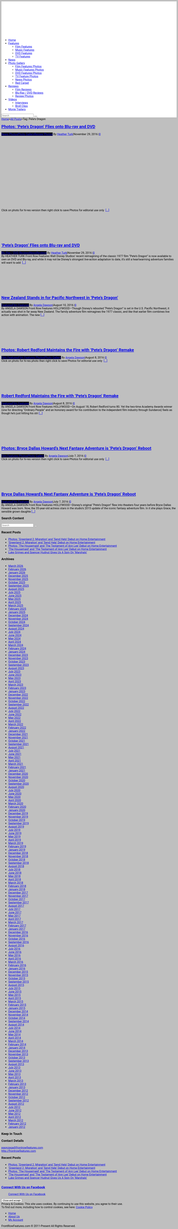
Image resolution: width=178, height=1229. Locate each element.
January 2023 (16, 691)
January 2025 (16, 612)
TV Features (22, 56)
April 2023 (14, 681)
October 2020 (16, 780)
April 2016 (14, 958)
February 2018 (17, 886)
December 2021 (18, 734)
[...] (107, 210)
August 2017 (16, 906)
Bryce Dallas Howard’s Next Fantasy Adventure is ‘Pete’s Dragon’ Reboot (68, 494)
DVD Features (23, 53)
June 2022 (14, 714)
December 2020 (18, 774)
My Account (15, 1220)
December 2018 (18, 853)
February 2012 (17, 1123)
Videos (12, 99)
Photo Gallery (16, 63)
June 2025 (14, 595)
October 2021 (16, 741)
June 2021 (14, 754)
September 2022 (18, 704)
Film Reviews (23, 89)
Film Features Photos (28, 66)
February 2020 (17, 807)
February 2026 (17, 569)
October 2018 (16, 859)
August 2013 (16, 1064)
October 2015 (16, 978)
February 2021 (17, 767)
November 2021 (18, 737)
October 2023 (16, 661)
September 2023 (18, 665)
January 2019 (16, 849)
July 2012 (14, 1107)
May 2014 (14, 1034)
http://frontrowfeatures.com (18, 1151)
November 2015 (18, 975)
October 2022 (16, 701)
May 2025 (14, 599)
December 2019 (18, 813)
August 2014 (16, 1024)
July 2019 (14, 830)
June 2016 (14, 952)
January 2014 (16, 1047)
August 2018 (16, 866)
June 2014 (14, 1031)
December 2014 (18, 1011)
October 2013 (16, 1057)
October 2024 (16, 622)
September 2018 (18, 863)
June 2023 (14, 675)
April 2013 (14, 1077)
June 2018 (14, 873)
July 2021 (14, 750)
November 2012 (18, 1094)
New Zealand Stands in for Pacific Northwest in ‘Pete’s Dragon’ (59, 297)
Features (13, 43)
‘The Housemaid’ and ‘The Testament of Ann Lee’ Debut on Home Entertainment (57, 549)
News (11, 59)
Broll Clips (21, 106)
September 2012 (18, 1100)
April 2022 (14, 721)
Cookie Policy (84, 1207)
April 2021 (14, 760)
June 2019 (14, 833)
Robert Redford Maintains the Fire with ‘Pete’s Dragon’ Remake (60, 395)
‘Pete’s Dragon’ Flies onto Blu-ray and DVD (40, 245)
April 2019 (14, 840)
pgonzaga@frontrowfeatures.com (22, 1147)
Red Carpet (22, 83)
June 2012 (14, 1110)
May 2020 (14, 797)
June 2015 (14, 991)
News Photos (23, 79)
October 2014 (16, 1018)
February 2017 (17, 925)
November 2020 (18, 777)
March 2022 (15, 724)
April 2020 (14, 800)
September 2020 (18, 783)
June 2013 (14, 1071)
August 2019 (16, 826)
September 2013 (18, 1061)
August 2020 (16, 787)
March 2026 (15, 566)
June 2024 (14, 635)
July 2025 (14, 592)
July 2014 (14, 1028)
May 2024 (14, 638)
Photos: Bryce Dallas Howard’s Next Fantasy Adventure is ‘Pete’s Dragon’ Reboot (76, 448)
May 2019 (14, 836)
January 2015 (16, 1008)
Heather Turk (65, 134)
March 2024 (15, 645)
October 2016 (16, 939)
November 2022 (18, 698)
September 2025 (18, 585)
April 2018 (14, 879)
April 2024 (14, 642)
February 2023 (17, 688)
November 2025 (18, 579)
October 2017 (16, 899)
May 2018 (14, 876)
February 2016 (17, 965)
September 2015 (18, 981)
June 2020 (14, 793)
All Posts (15, 119)
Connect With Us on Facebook (23, 1187)
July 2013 (14, 1067)
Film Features (23, 46)
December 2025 (18, 576)
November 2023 (18, 658)
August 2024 (16, 628)
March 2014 (15, 1041)
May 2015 (14, 995)
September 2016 (18, 942)
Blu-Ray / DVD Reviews (29, 92)
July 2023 (14, 671)
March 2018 (15, 882)
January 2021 (16, 770)
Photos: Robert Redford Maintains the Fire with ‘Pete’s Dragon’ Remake (67, 350)
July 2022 (14, 711)
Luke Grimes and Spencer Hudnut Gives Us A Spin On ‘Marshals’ (47, 552)
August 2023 (16, 668)
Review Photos (24, 96)
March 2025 (15, 605)
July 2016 (14, 948)
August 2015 (16, 985)
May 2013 (14, 1074)
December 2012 (18, 1090)
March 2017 (15, 922)
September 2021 (18, 744)
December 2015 (18, 972)
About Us (14, 1216)
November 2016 (18, 935)
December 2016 (18, 932)
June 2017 (14, 912)
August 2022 (16, 708)
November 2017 (18, 896)
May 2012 (14, 1113)
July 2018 (14, 869)
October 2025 (16, 582)
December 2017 (18, 892)
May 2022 (14, 717)
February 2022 (17, 727)
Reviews (13, 86)
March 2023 (15, 684)
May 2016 (14, 955)
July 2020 (14, 790)
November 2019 (18, 816)
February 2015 (17, 1005)
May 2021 (14, 757)
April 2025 (14, 602)
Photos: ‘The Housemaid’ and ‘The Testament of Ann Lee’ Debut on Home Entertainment (62, 545)
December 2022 (18, 694)
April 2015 (14, 998)
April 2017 (14, 919)
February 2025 (17, 609)
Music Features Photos (29, 69)
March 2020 (15, 803)
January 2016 (16, 968)
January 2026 (16, 572)
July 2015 (14, 988)
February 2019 (17, 846)
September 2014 (18, 1021)
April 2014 (14, 1038)
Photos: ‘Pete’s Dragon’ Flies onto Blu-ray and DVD (48, 126)
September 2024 (18, 625)
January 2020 (16, 810)
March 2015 (15, 1001)
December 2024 (18, 615)
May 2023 (14, 678)
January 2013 (16, 1087)
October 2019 (16, 820)
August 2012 (16, 1104)
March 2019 (15, 843)
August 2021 (16, 747)
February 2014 (17, 1044)
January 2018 (16, 889)
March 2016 (15, 962)
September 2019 (18, 823)
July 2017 (14, 909)
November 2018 (18, 856)
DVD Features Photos (28, 73)
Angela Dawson (43, 305)
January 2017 (16, 929)
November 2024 (18, 618)
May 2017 (14, 915)
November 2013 (18, 1054)
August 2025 (16, 589)
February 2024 (17, 648)
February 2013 (17, 1084)
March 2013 (15, 1080)
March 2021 (15, 764)
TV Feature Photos (26, 76)
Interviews (21, 102)
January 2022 (16, 731)
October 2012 (16, 1097)
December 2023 (18, 655)
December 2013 (18, 1051)
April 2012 (14, 1117)
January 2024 (16, 651)
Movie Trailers (17, 109)
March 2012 (15, 1120)
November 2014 (18, 1014)
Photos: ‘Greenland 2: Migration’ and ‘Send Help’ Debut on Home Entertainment (56, 539)
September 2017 (18, 902)
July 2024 (14, 632)
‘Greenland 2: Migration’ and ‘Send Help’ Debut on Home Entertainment (51, 542)
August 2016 (16, 945)
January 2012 (16, 1127)
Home (12, 40)
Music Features (24, 50)
